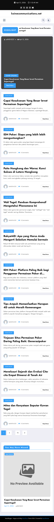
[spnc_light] (48, 20)
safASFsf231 (9, 39)
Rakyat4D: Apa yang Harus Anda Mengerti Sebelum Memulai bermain (26, 237)
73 (17, 433)
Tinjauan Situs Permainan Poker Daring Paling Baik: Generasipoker (25, 339)
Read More (9, 85)
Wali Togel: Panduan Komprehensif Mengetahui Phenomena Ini (25, 204)
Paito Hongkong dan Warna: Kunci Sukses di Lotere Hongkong (25, 170)
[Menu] (4, 20)
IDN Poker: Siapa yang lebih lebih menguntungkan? (24, 136)
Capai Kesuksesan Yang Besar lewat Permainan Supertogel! (23, 80)
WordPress (25, 518)
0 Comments (25, 119)
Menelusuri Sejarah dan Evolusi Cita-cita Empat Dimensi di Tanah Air (26, 373)
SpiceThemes (45, 518)
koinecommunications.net (26, 13)
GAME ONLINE (11, 76)
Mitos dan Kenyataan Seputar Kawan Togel (26, 407)
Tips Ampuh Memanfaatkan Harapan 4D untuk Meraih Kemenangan (26, 305)
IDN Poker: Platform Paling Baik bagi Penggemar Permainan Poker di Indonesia (26, 271)
